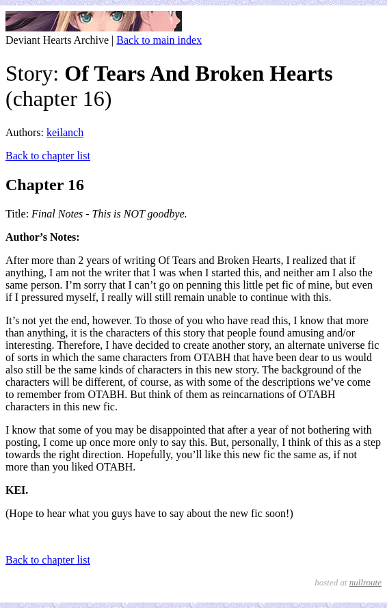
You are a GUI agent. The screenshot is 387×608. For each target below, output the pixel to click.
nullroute (365, 582)
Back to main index (159, 40)
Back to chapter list (47, 155)
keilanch (64, 132)
